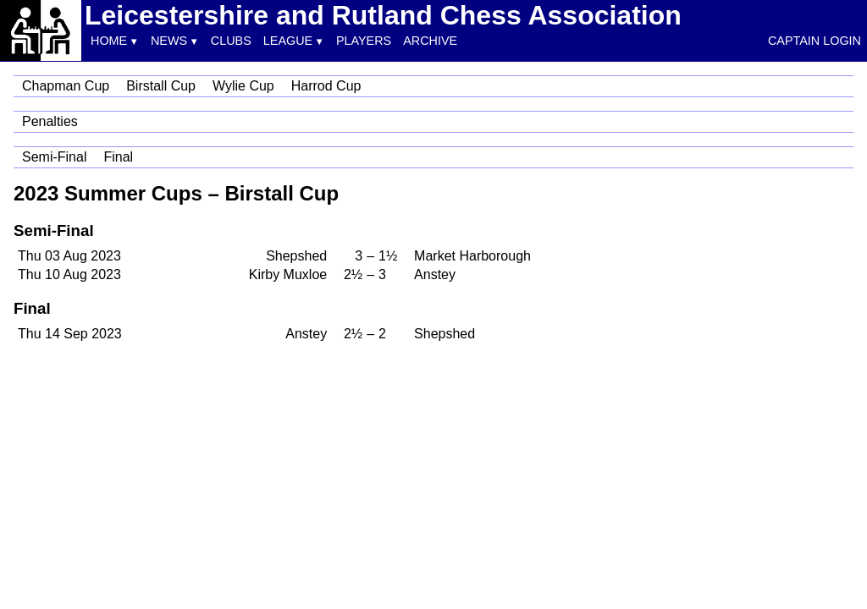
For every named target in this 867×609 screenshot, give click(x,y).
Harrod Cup (326, 86)
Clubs (231, 40)
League (287, 40)
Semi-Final (54, 157)
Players (363, 40)
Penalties (50, 121)
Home (109, 40)
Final (118, 157)
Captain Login (814, 40)
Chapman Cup (65, 86)
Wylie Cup (243, 86)
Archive (430, 40)
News (169, 40)
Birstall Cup (161, 86)
